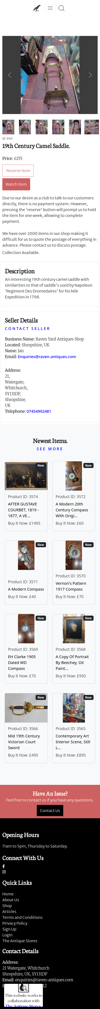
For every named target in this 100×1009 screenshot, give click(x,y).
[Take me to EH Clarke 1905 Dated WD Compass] (26, 649)
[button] (9, 75)
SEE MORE (50, 448)
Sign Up (9, 929)
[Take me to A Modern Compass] (26, 572)
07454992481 (39, 411)
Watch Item (16, 184)
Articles (9, 911)
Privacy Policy (14, 923)
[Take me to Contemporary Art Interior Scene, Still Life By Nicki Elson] (74, 728)
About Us (10, 899)
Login (7, 934)
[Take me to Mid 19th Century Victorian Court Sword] (26, 728)
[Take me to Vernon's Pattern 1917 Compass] (74, 572)
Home (8, 893)
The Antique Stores (19, 940)
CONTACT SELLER (27, 328)
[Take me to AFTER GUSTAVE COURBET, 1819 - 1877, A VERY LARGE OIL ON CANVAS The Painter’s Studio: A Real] (26, 496)
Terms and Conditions (22, 917)
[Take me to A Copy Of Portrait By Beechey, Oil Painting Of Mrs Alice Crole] (74, 649)
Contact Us (50, 810)
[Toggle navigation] (50, 8)
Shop (7, 905)
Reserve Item (18, 170)
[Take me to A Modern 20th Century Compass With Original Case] (74, 496)
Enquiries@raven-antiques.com (47, 356)
